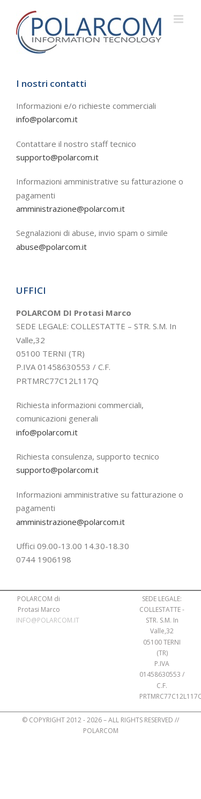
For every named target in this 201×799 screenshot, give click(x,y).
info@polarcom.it (47, 119)
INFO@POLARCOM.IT (47, 620)
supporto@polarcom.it (57, 157)
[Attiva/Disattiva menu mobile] (179, 19)
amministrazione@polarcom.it (70, 208)
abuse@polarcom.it (51, 246)
